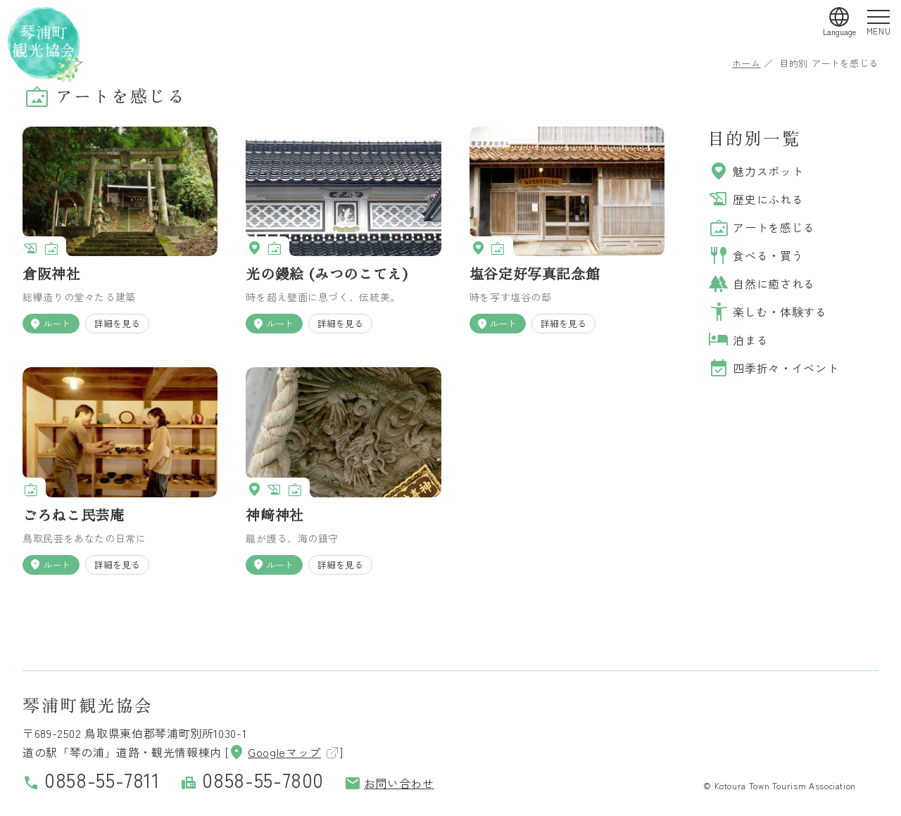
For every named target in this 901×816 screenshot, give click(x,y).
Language (839, 31)
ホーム (746, 63)
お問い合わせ (389, 782)
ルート (49, 323)
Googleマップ (274, 752)
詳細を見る (117, 323)
